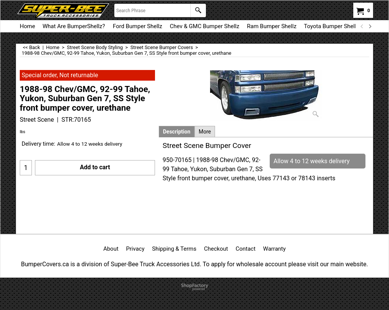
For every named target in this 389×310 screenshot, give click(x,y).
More (205, 132)
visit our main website (336, 264)
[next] (369, 26)
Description (176, 132)
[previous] (362, 26)
